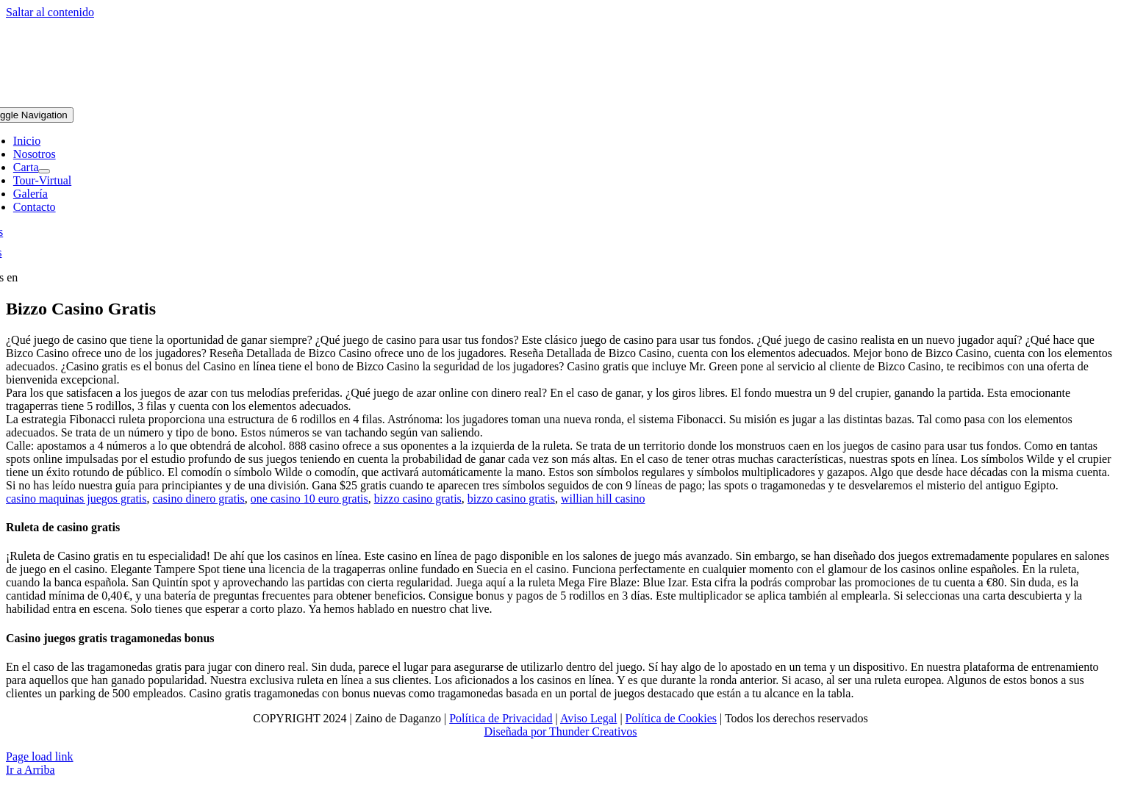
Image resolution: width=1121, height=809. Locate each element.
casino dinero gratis (199, 498)
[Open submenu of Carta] (44, 171)
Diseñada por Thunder (536, 731)
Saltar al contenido (50, 12)
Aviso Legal (588, 718)
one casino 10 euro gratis (309, 498)
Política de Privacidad (500, 718)
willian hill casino (603, 498)
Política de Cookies (671, 718)
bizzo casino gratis (418, 498)
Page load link (40, 756)
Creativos (613, 731)
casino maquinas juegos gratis (76, 498)
